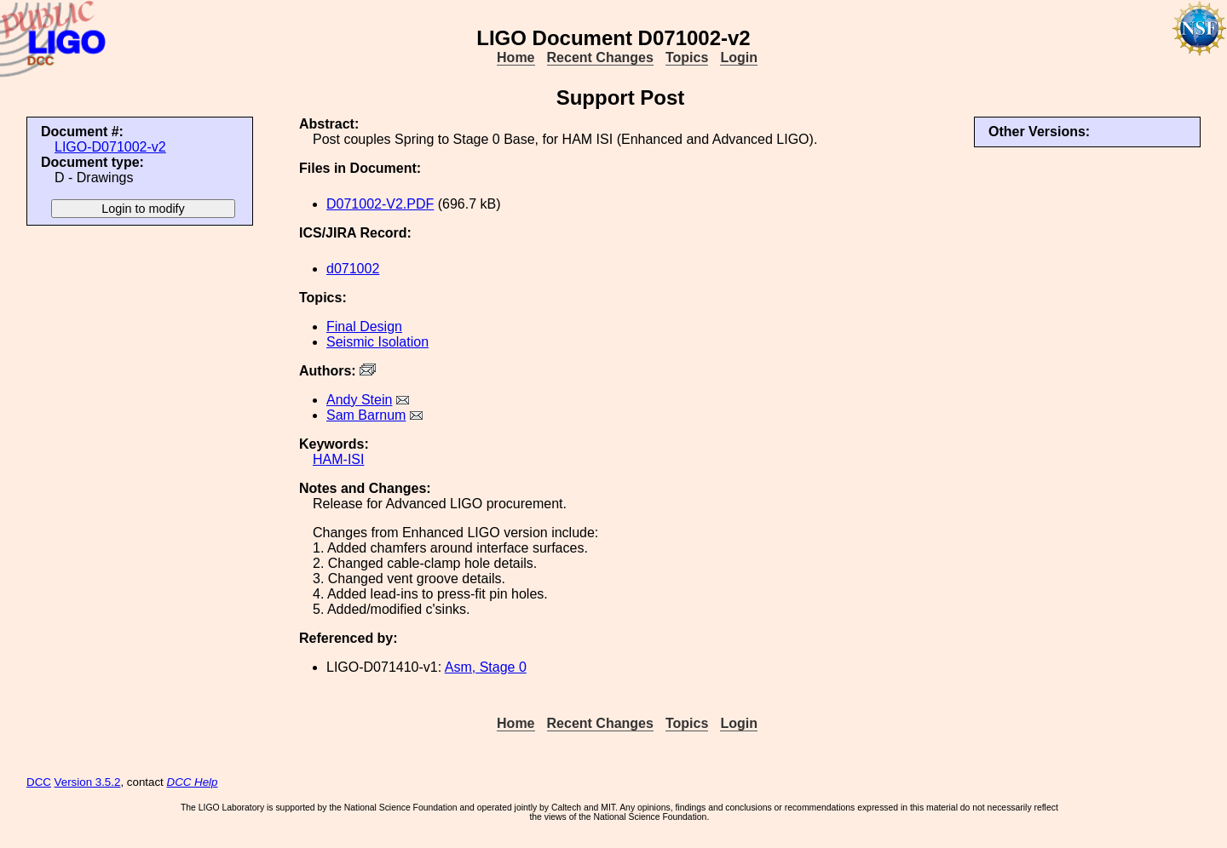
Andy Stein (359, 399)
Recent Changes (600, 57)
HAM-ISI (338, 459)
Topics (686, 57)
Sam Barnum (366, 415)
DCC (38, 782)
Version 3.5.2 (88, 782)
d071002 (352, 268)
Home (515, 57)
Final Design (364, 326)
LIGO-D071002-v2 (110, 147)
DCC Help (192, 782)
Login (739, 57)
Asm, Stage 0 (486, 667)
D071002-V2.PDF (380, 204)
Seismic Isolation (377, 342)
